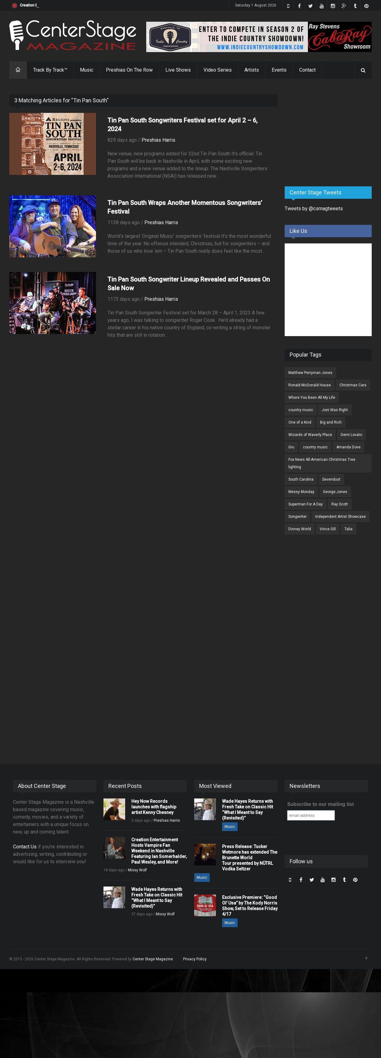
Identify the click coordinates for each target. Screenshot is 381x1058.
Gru (291, 447)
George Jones (335, 492)
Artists (251, 70)
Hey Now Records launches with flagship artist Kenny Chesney (74, 5)
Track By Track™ (50, 70)
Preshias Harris (158, 140)
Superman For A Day (305, 504)
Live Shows (178, 70)
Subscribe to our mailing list (320, 804)
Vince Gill (328, 529)
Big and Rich (331, 422)
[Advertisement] (331, 133)
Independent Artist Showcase (340, 516)
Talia (348, 529)
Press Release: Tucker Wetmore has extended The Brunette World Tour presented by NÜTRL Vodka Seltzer (249, 857)
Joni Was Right (335, 410)
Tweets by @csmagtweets (314, 208)
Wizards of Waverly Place (310, 435)
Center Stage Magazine (153, 959)
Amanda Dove (348, 447)
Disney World (299, 529)
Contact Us (25, 847)
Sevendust (331, 479)
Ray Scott (339, 504)
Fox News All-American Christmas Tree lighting (321, 463)
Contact (307, 70)
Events (279, 70)
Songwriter (297, 516)
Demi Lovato (351, 435)
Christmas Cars (352, 385)
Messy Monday (301, 492)
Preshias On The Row (129, 70)
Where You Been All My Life (311, 397)
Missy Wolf (137, 870)
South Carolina (300, 479)
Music (86, 70)
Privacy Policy (195, 959)
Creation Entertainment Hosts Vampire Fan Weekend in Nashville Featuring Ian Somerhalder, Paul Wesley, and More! (159, 851)
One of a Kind (299, 422)
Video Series (218, 70)
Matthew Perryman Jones (310, 373)
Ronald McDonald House (309, 385)
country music (300, 410)
